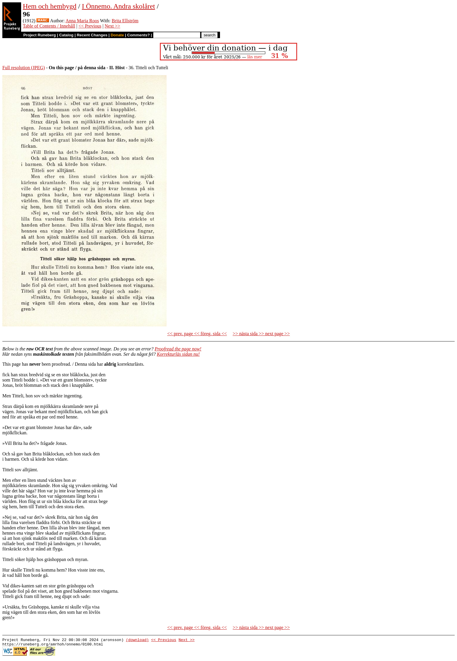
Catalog (66, 35)
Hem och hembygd (50, 6)
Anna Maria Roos (82, 20)
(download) (137, 640)
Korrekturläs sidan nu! (178, 354)
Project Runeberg (39, 35)
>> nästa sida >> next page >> (261, 333)
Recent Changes (92, 35)
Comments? (138, 35)
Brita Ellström (125, 20)
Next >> (112, 25)
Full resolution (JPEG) (23, 67)
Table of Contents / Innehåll (49, 25)
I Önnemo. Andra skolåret (118, 6)
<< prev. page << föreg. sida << (197, 333)
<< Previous (89, 25)
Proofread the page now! (178, 348)
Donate (117, 35)
